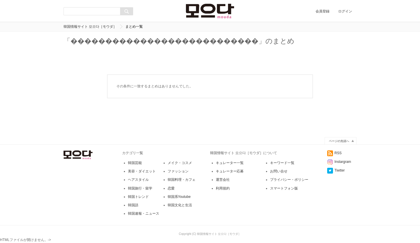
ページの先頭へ (339, 141)
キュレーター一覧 (230, 163)
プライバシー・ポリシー (289, 180)
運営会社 (223, 180)
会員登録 (323, 11)
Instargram (339, 162)
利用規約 (223, 188)
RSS (334, 153)
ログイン (345, 11)
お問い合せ (278, 171)
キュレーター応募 (230, 171)
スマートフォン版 (284, 188)
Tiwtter (336, 170)
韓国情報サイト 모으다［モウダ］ (90, 27)
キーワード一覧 (282, 163)
